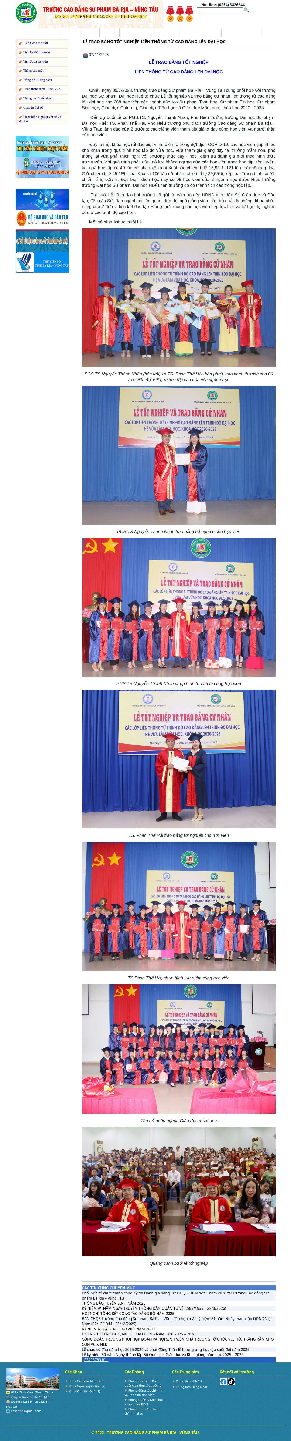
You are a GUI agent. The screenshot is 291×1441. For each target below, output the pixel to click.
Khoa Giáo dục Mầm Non (86, 1381)
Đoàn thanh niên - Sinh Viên (39, 89)
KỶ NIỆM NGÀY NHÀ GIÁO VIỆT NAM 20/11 (119, 1329)
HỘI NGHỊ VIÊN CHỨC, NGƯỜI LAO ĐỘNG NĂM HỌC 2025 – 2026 (138, 1334)
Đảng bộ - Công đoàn (35, 80)
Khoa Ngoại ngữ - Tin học (87, 1386)
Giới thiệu (70, 32)
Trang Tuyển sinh (136, 32)
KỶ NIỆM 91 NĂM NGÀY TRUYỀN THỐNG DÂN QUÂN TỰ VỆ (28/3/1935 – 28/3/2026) (154, 1308)
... (106, 1359)
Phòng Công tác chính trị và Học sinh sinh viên (143, 1392)
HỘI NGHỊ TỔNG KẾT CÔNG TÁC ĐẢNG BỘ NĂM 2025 (128, 1313)
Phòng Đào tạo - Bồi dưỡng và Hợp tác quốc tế (142, 1383)
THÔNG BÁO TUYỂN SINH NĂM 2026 (114, 1303)
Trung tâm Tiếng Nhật (191, 1387)
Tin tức (90, 32)
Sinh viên (232, 32)
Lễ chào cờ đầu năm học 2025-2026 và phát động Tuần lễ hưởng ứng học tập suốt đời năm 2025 (166, 1349)
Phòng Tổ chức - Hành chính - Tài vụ (141, 1411)
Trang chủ (47, 32)
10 (103, 1359)
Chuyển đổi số (30, 108)
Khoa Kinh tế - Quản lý (84, 1391)
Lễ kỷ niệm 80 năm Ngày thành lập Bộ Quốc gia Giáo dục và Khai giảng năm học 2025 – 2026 (163, 1354)
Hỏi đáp (253, 32)
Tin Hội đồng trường (34, 52)
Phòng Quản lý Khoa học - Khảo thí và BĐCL (144, 1402)
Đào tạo (109, 32)
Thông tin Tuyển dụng (35, 98)
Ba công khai (167, 32)
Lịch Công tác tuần (33, 43)
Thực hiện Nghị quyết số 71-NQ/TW (40, 119)
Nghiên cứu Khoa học (201, 32)
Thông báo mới (31, 71)
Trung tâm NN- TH (189, 1381)
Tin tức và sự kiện (33, 62)
